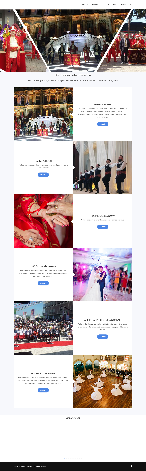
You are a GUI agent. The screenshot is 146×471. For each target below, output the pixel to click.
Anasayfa (84, 4)
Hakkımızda (96, 4)
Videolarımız (111, 4)
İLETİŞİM (123, 4)
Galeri (102, 124)
